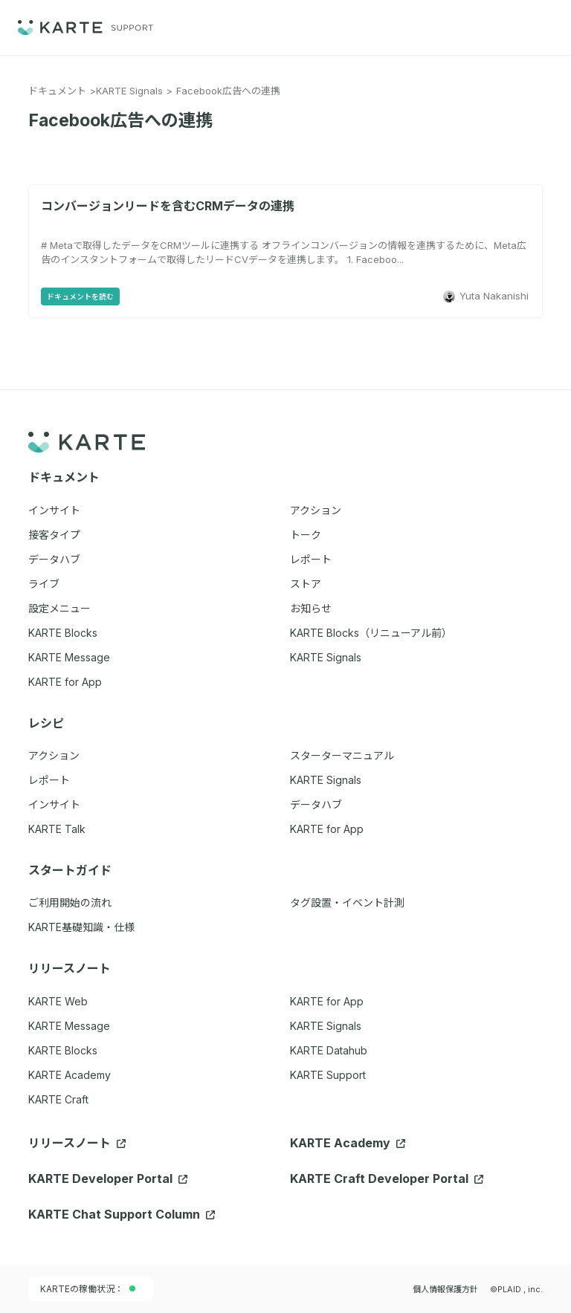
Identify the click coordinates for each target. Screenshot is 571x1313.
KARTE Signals (129, 91)
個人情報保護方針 (445, 1289)
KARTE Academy (69, 1075)
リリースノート (77, 1142)
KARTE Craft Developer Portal (386, 1178)
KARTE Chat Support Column (121, 1214)
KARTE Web (58, 1001)
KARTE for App (327, 1001)
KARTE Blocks (62, 1050)
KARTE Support (328, 1075)
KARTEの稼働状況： (87, 1288)
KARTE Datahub (328, 1050)
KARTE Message (69, 1025)
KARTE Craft (58, 1099)
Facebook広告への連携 (228, 91)
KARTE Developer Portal (107, 1178)
